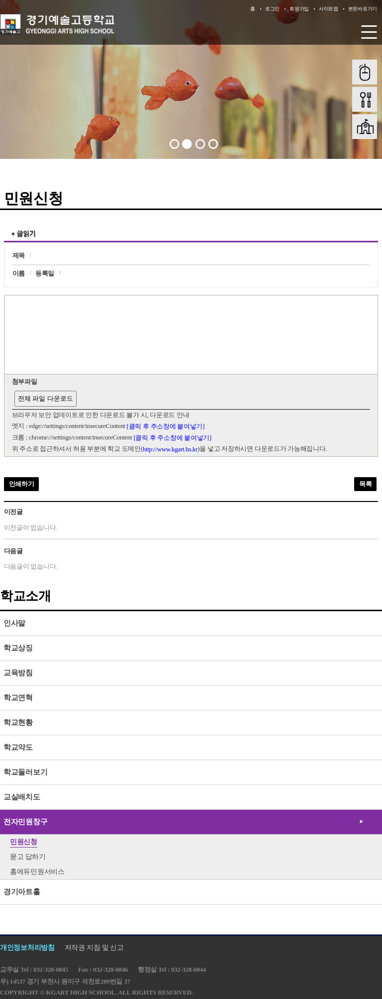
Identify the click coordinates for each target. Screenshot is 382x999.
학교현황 (18, 722)
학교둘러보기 (25, 772)
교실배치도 (21, 797)
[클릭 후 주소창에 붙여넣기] (166, 426)
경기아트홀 (21, 892)
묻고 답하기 (28, 856)
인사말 (14, 623)
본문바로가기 (362, 8)
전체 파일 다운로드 (45, 398)
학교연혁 (18, 698)
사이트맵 (328, 8)
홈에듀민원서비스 (37, 871)
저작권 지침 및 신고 (94, 947)
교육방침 (18, 673)
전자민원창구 (25, 822)
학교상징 (18, 648)
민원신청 (23, 842)
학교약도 (18, 747)
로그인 (272, 8)
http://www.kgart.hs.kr (170, 449)
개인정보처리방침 (27, 947)
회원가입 (299, 8)
